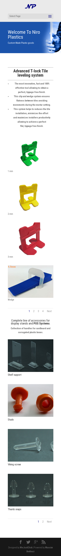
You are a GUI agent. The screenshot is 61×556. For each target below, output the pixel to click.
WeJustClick (26, 547)
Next (49, 311)
